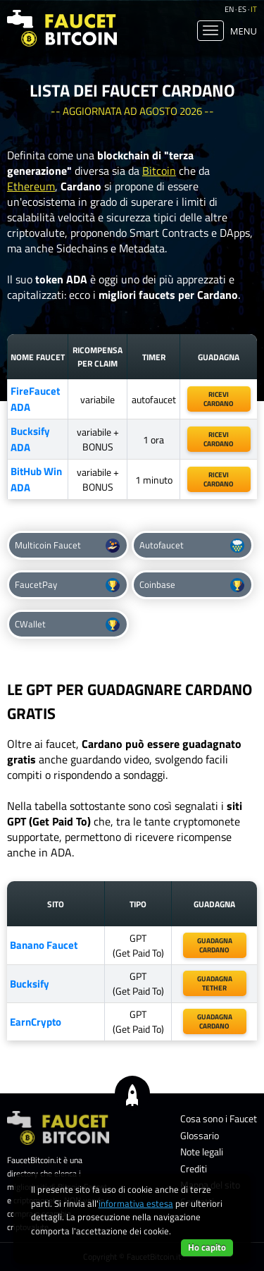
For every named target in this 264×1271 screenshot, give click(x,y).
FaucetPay (67, 584)
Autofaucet (191, 545)
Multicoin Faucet (67, 545)
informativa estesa (136, 1203)
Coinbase (191, 584)
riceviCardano (218, 399)
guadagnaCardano (214, 1021)
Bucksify (29, 984)
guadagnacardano (214, 945)
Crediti (193, 1168)
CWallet (67, 624)
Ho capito (207, 1247)
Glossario (199, 1135)
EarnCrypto (35, 1022)
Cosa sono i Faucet (218, 1118)
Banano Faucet (43, 945)
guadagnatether (214, 983)
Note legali (201, 1151)
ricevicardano (218, 439)
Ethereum (31, 186)
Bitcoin (159, 170)
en (229, 9)
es (242, 9)
